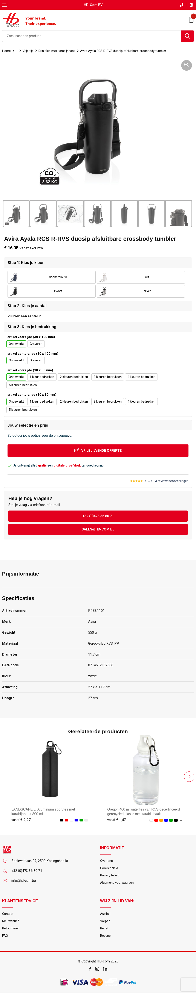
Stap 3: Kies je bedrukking (32, 326)
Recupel (106, 937)
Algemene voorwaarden (117, 883)
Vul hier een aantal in (24, 316)
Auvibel (105, 914)
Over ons (106, 860)
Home (6, 50)
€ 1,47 (117, 819)
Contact (8, 914)
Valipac (105, 922)
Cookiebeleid (109, 868)
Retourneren (11, 929)
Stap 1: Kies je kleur (26, 262)
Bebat (104, 929)
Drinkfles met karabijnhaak (59, 50)
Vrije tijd (29, 50)
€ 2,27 (21, 819)
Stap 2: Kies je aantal (27, 305)
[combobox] (91, 35)
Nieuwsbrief (11, 922)
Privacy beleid (110, 875)
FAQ (5, 937)
